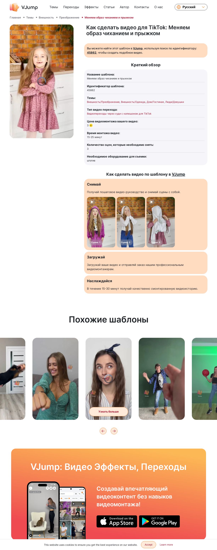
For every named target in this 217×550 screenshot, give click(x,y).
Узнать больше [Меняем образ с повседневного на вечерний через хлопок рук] (108, 418)
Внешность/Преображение (103, 101)
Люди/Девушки (174, 101)
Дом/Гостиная (155, 101)
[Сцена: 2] (131, 222)
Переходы (71, 7)
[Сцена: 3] (160, 222)
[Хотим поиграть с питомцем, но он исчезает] (43, 510)
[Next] (114, 431)
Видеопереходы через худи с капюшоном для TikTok (119, 113)
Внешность (46, 17)
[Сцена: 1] (101, 222)
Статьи (109, 7)
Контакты (141, 7)
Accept (148, 544)
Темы (53, 7)
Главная (15, 17)
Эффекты (91, 7)
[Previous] (103, 431)
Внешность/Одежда (133, 101)
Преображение (69, 17)
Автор (124, 7)
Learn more (166, 544)
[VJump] (24, 7)
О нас (158, 7)
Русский (189, 7)
